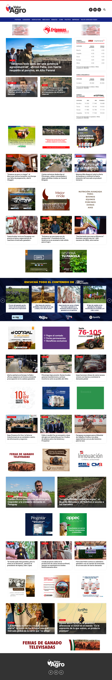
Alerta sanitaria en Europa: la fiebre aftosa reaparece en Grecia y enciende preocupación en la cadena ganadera (21, 377)
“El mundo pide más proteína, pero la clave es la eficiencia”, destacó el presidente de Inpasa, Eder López (21, 563)
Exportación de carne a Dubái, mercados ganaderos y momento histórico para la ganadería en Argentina (69, 307)
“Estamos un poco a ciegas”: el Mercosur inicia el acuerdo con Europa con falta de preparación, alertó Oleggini (21, 177)
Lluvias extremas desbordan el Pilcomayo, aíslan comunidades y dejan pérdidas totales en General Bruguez (54, 177)
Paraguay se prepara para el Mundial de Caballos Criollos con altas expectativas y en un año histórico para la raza (89, 438)
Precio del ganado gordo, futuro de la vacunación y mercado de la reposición (17, 306)
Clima (61, 19)
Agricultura (36, 19)
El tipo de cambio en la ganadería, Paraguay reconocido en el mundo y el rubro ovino (94, 307)
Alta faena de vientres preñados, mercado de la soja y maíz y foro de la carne (43, 306)
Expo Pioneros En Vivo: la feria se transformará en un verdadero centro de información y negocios (21, 437)
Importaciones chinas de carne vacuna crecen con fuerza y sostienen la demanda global (90, 377)
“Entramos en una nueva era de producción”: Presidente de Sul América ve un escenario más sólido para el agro (55, 239)
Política (68, 19)
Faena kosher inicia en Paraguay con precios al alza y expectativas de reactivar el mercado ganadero (20, 238)
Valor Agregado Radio (89, 19)
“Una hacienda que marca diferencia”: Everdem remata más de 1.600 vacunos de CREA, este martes (90, 238)
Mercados (46, 19)
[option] (17, 300)
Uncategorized (11, 218)
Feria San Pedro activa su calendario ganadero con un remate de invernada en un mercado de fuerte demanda (90, 563)
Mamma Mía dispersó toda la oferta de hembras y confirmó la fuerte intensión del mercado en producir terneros (89, 177)
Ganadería (26, 19)
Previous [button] (3, 300)
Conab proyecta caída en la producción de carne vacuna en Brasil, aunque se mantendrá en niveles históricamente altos (56, 564)
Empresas (75, 19)
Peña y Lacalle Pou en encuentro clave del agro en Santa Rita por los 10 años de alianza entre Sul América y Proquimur (56, 438)
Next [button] (109, 300)
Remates (54, 19)
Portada (18, 19)
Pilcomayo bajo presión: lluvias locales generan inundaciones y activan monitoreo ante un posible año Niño (56, 377)
